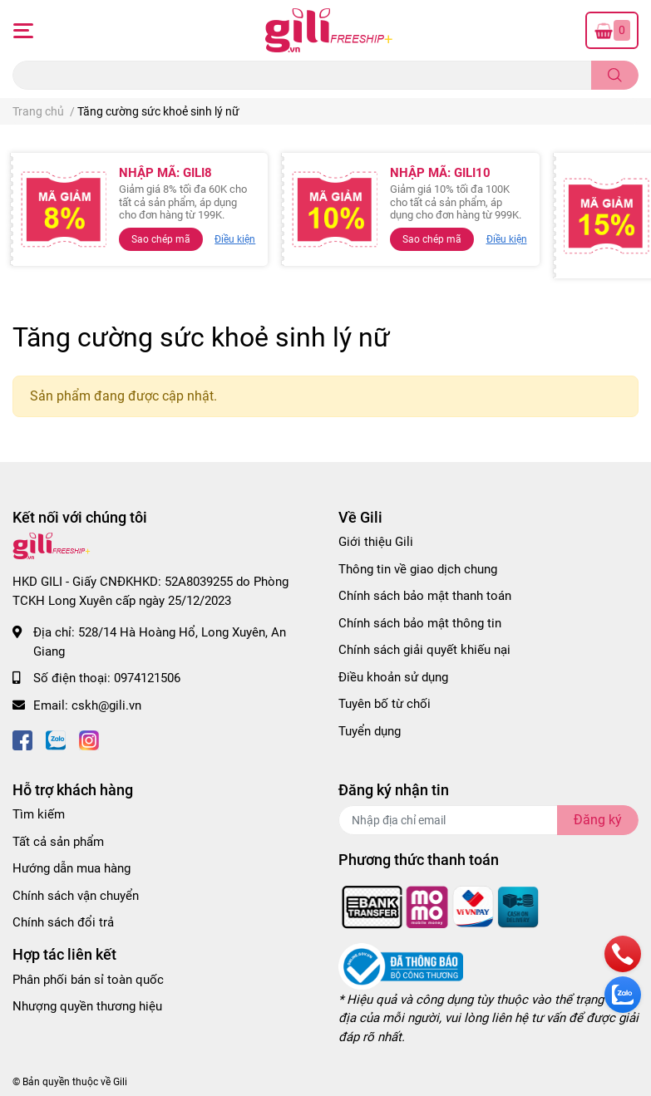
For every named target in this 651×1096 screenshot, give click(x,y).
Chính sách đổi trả (63, 922)
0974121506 (147, 678)
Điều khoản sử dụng (393, 677)
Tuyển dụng (369, 731)
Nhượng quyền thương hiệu (87, 1006)
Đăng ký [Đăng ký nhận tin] (598, 820)
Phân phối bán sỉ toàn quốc (88, 979)
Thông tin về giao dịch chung (417, 569)
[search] (615, 75)
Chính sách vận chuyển (75, 895)
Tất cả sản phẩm (58, 841)
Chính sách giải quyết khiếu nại (424, 649)
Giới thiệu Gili (375, 541)
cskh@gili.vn (106, 705)
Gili (120, 1082)
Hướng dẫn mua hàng (71, 868)
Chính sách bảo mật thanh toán (424, 595)
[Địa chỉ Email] (488, 820)
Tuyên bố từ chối (384, 703)
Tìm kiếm (38, 814)
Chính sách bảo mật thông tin (419, 623)
